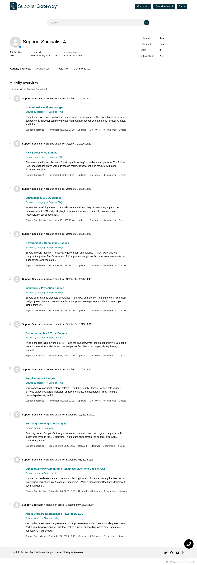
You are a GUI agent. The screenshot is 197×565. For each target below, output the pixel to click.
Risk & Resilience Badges (41, 152)
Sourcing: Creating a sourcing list (46, 423)
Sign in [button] (182, 6)
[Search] (98, 22)
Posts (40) (62, 68)
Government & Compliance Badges (47, 242)
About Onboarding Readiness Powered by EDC (54, 513)
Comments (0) (82, 68)
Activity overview (20, 68)
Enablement (50, 473)
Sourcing (48, 428)
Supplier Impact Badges (40, 378)
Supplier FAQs (56, 112)
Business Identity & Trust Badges (46, 333)
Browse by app (33, 428)
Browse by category (35, 112)
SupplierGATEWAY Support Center (43, 552)
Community (143, 6)
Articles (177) (43, 68)
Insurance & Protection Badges (45, 287)
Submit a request (164, 6)
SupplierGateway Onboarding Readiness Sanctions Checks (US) (65, 468)
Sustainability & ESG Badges (43, 197)
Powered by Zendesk (182, 562)
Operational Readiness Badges (45, 107)
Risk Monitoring (51, 518)
